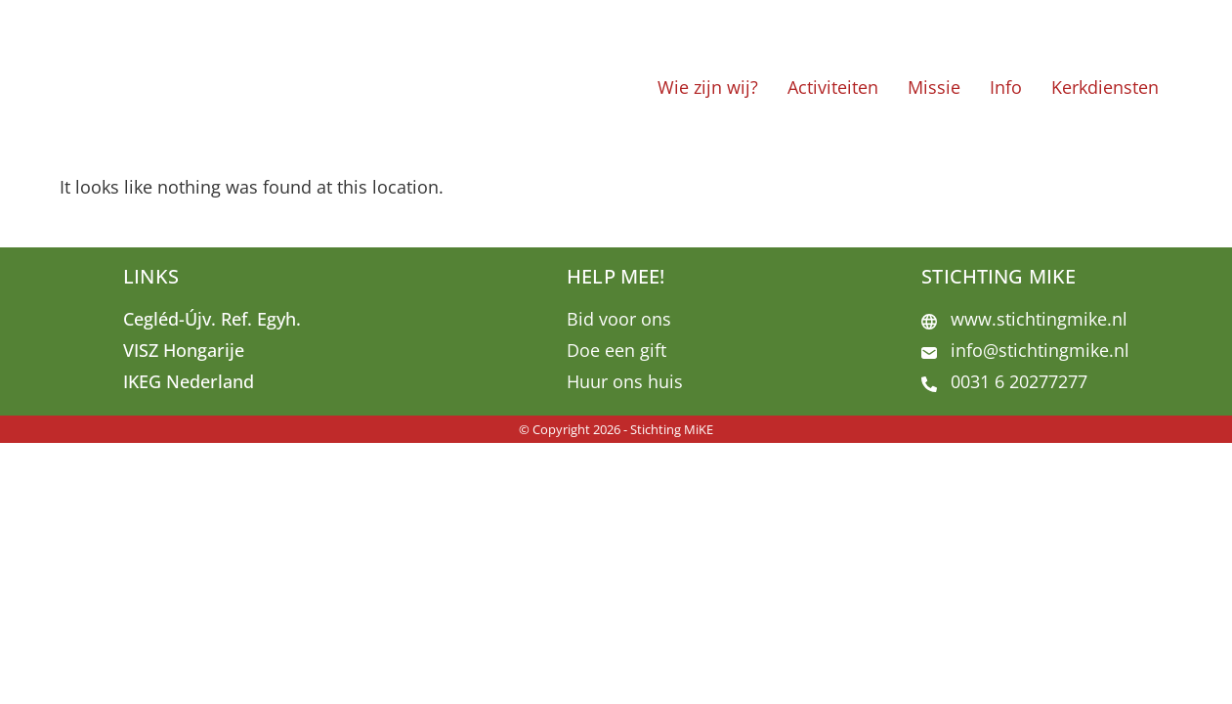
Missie (934, 87)
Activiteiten (832, 87)
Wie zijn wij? (708, 87)
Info (1006, 87)
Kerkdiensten (1105, 87)
